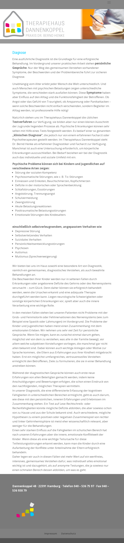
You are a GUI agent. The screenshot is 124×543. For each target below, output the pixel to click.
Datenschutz (68, 533)
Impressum (50, 533)
